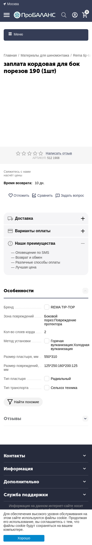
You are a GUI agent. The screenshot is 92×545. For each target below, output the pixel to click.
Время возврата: (18, 183)
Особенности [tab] (46, 291)
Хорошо (23, 538)
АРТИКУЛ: (39, 158)
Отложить (18, 195)
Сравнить (42, 195)
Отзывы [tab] (46, 419)
